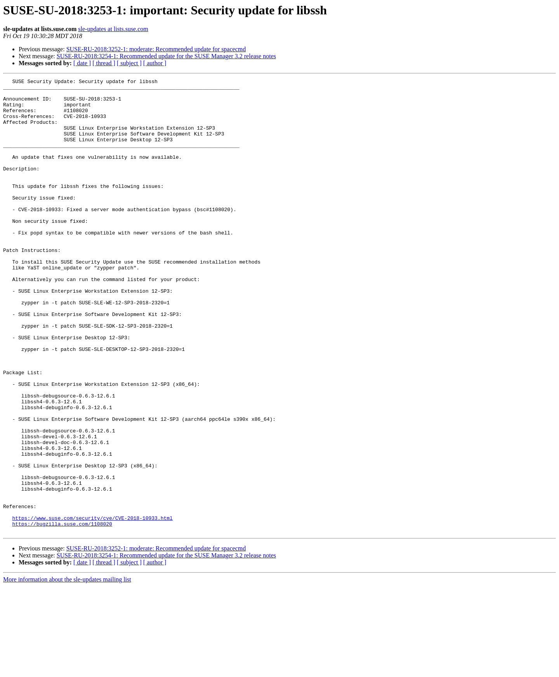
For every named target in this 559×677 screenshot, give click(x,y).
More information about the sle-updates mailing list (67, 670)
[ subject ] (129, 63)
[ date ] (82, 63)
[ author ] (155, 63)
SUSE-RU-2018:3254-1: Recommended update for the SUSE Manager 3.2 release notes (166, 56)
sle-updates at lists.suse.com (113, 29)
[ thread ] (103, 63)
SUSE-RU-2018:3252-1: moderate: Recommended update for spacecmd (156, 49)
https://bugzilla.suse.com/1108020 (62, 613)
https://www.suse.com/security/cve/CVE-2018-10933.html (92, 606)
